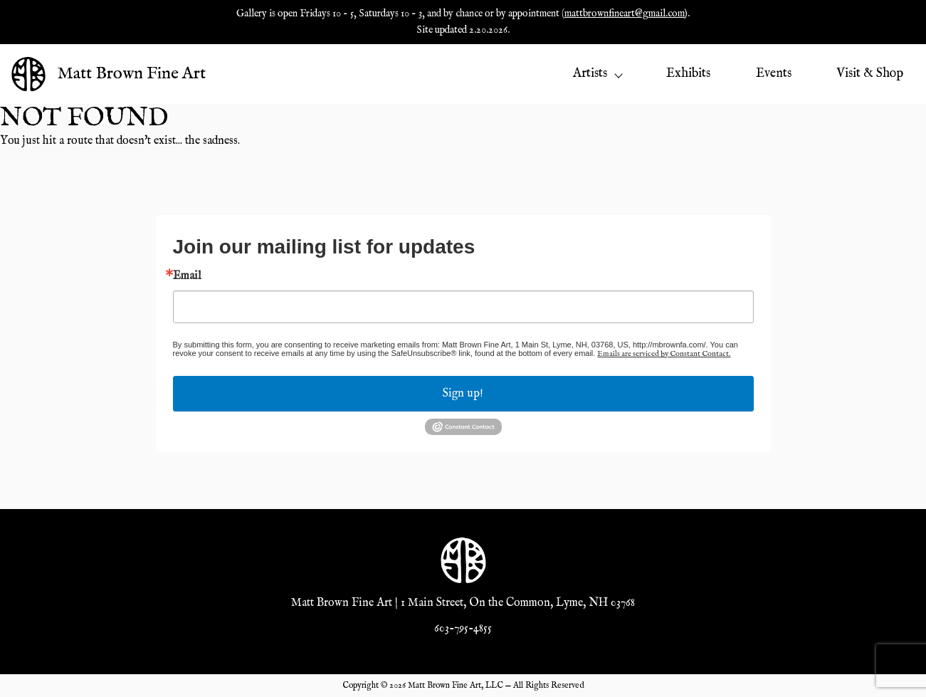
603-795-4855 (463, 629)
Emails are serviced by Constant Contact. (663, 354)
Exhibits (688, 73)
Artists (597, 73)
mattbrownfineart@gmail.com (624, 13)
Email (187, 276)
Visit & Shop (869, 73)
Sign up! (463, 394)
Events (773, 73)
